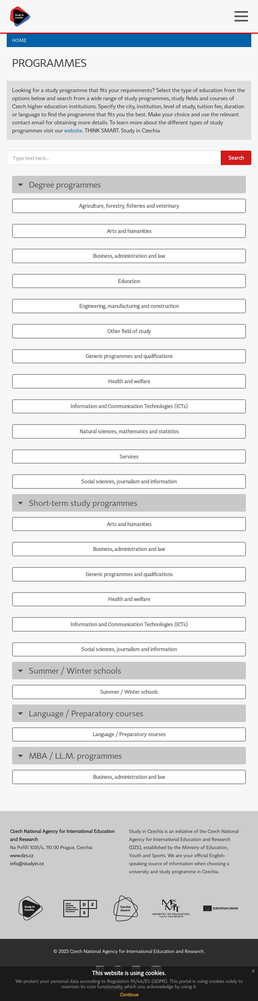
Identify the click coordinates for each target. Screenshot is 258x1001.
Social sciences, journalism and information (129, 481)
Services (129, 456)
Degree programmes (58, 184)
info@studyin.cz (27, 863)
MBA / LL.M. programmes (68, 755)
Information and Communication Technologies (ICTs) (129, 406)
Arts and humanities (129, 231)
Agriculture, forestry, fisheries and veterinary (129, 206)
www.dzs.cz (22, 855)
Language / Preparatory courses (79, 713)
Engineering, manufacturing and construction (129, 306)
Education (129, 281)
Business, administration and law (129, 256)
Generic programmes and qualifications (129, 356)
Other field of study (129, 331)
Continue (129, 994)
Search (236, 158)
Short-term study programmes (76, 503)
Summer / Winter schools (68, 670)
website (73, 130)
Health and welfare (129, 381)
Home (19, 40)
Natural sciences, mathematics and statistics (129, 431)
